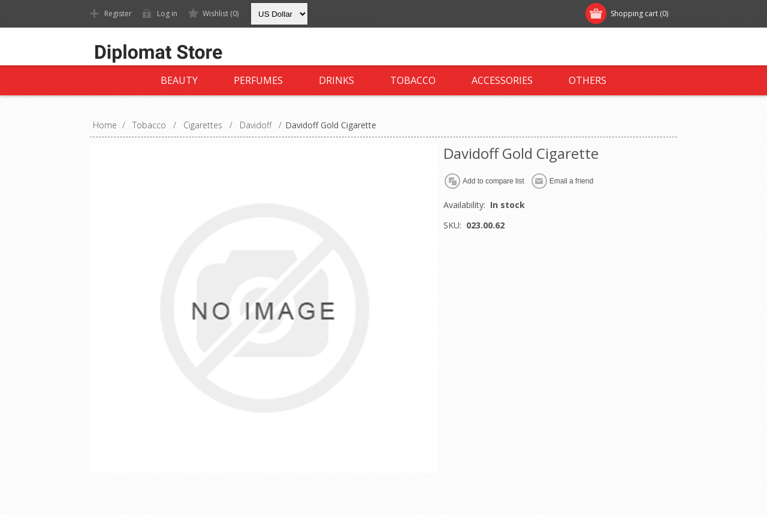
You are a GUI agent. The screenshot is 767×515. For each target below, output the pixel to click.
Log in (167, 13)
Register (118, 13)
